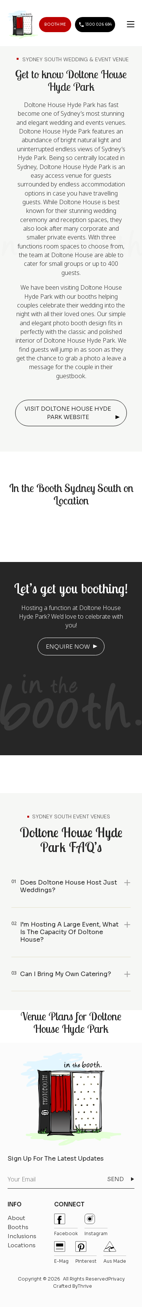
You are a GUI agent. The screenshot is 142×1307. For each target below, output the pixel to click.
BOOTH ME (55, 24)
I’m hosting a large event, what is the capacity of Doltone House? (69, 932)
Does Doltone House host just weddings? (68, 886)
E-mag (61, 1252)
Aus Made (114, 1252)
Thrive (85, 1286)
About (16, 1218)
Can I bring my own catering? (65, 974)
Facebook (66, 1225)
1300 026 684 (95, 25)
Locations (22, 1245)
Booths (18, 1227)
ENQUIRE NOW (68, 646)
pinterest (86, 1252)
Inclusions (22, 1236)
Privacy (116, 1279)
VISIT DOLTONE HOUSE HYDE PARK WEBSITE (68, 413)
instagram (96, 1225)
